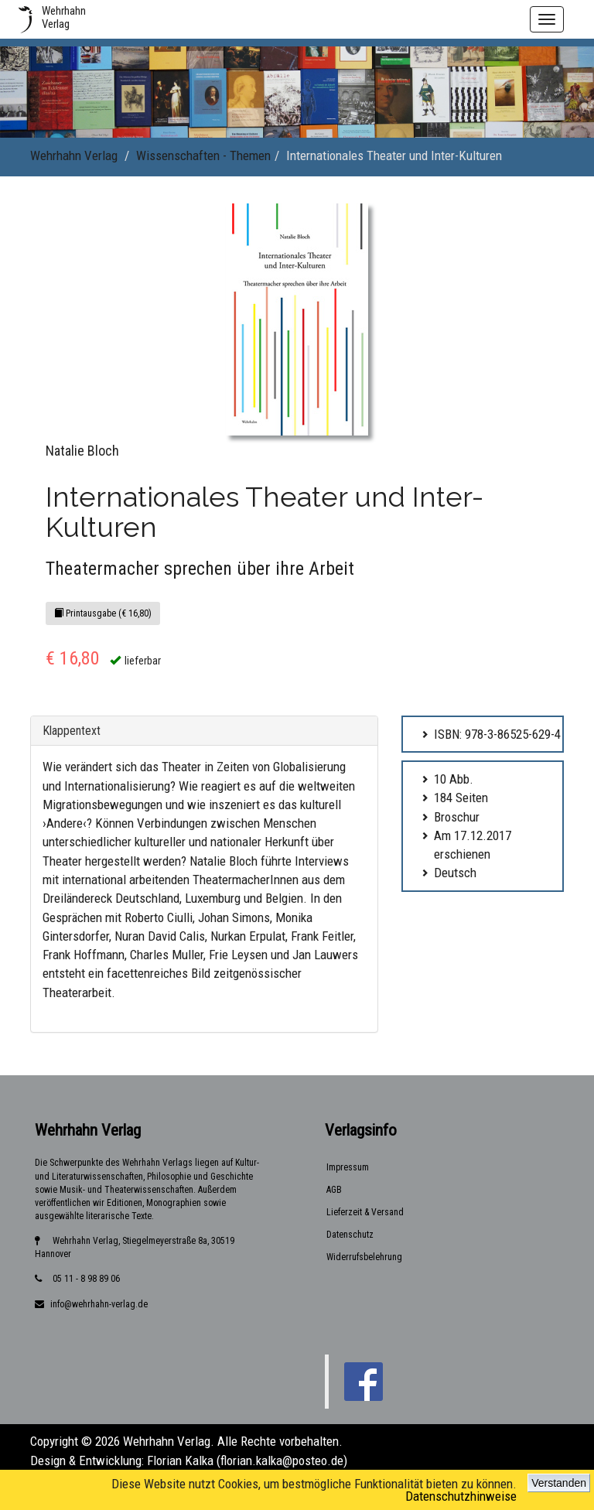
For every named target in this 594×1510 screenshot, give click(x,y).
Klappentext (72, 730)
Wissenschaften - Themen (203, 155)
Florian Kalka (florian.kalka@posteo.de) (247, 1460)
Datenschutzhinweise (461, 1496)
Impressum (347, 1167)
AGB (334, 1189)
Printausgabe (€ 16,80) (103, 613)
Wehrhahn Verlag (74, 155)
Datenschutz (350, 1234)
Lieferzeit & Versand (365, 1212)
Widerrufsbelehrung (364, 1257)
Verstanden (558, 1483)
